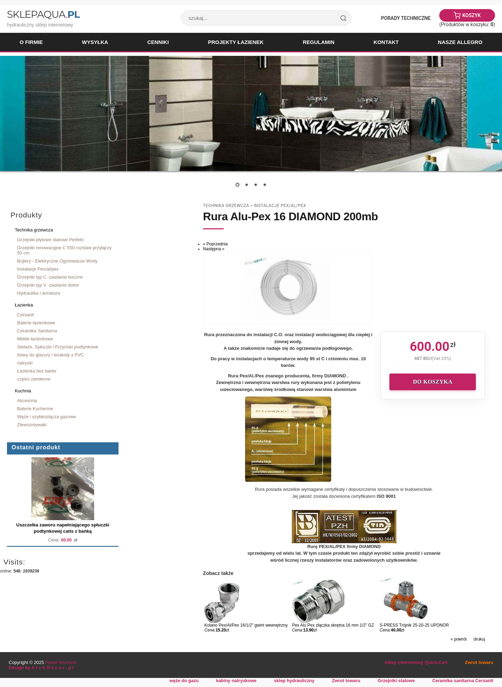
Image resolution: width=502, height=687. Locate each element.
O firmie (31, 42)
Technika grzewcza (34, 229)
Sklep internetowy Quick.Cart (416, 662)
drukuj (479, 639)
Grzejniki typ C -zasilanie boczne (50, 277)
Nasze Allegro (460, 42)
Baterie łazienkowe (36, 322)
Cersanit (25, 314)
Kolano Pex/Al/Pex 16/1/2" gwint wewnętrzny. (246, 625)
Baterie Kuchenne (35, 408)
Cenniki (158, 42)
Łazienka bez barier (36, 371)
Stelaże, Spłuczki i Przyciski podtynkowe (57, 346)
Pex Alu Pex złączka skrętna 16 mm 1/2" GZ (333, 625)
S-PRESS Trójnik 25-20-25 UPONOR (414, 625)
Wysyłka (95, 42)
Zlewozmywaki (31, 424)
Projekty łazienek (236, 42)
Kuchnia (23, 390)
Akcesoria (27, 400)
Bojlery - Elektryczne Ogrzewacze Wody (57, 261)
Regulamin (318, 42)
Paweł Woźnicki (61, 662)
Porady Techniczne (406, 18)
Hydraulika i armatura (38, 293)
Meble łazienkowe (35, 338)
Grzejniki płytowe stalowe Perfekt (50, 239)
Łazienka (24, 305)
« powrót (458, 639)
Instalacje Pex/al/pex (38, 269)
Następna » (213, 248)
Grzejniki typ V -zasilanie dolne (48, 285)
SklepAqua (43, 14)
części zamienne (34, 379)
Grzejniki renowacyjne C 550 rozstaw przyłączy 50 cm (64, 250)
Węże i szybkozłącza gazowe (46, 416)
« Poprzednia (215, 244)
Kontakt (386, 42)
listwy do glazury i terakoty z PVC (50, 354)
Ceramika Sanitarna (37, 330)
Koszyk (471, 15)
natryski (25, 362)
